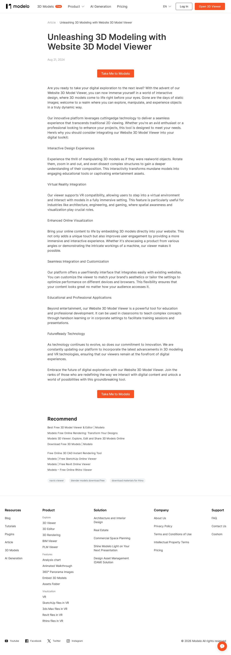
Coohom (217, 534)
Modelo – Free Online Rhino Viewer (69, 469)
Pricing (158, 550)
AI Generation (13, 558)
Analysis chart (51, 559)
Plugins (9, 534)
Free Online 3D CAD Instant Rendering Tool (74, 453)
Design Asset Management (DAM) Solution (111, 560)
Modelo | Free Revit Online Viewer (69, 464)
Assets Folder (51, 584)
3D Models (12, 550)
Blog (8, 518)
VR (44, 596)
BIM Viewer (49, 541)
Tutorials (10, 526)
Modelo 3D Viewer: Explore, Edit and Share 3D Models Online (86, 438)
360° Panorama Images (58, 572)
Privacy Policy (163, 526)
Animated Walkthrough (57, 565)
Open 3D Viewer (210, 6)
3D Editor (48, 529)
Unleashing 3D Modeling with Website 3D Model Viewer (96, 22)
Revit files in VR (52, 614)
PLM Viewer (50, 547)
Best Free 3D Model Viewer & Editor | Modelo (76, 427)
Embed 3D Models (54, 578)
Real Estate (101, 530)
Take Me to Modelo (115, 73)
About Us (160, 518)
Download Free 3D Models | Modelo (70, 444)
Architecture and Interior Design (110, 520)
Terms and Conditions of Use (173, 534)
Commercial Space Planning (112, 538)
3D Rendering (51, 535)
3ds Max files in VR (54, 608)
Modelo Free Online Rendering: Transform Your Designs (82, 433)
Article (9, 542)
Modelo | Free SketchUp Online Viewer (72, 458)
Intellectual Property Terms (171, 542)
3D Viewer (49, 523)
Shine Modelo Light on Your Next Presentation (111, 548)
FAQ (214, 518)
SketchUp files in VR (55, 602)
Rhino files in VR (52, 620)
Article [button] (51, 22)
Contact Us (219, 526)
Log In (184, 6)
